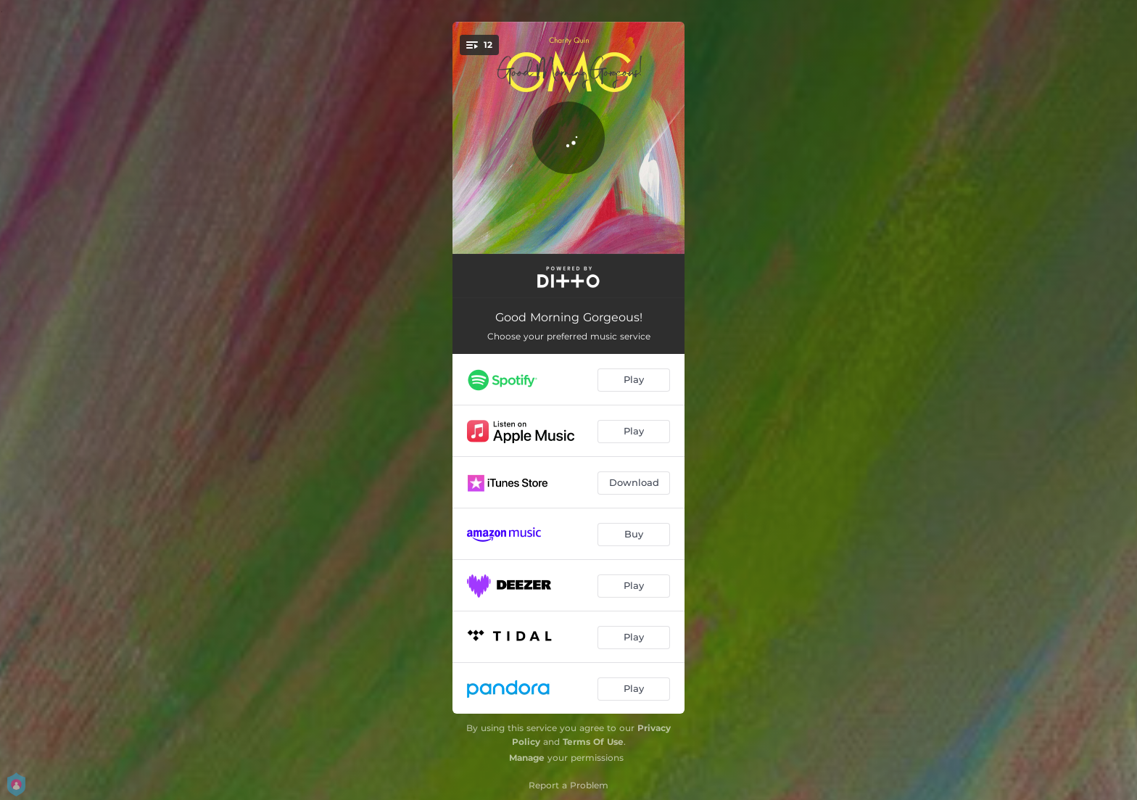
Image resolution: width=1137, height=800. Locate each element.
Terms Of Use (593, 741)
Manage (527, 757)
